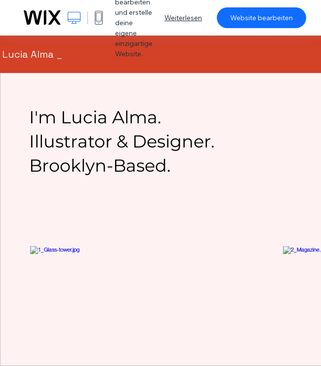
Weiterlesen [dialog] (183, 17)
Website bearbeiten (261, 17)
